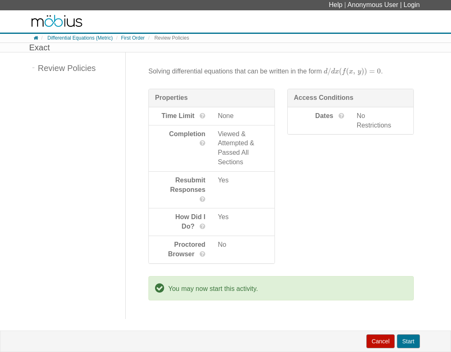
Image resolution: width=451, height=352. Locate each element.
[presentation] (352, 71)
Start (408, 341)
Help (336, 4)
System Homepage (56, 21)
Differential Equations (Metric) (80, 38)
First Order (133, 38)
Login (411, 4)
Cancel (381, 341)
